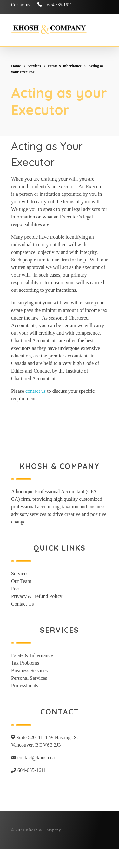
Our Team (21, 581)
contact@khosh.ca (33, 757)
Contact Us (22, 604)
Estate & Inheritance (65, 66)
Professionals (24, 685)
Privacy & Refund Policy (36, 596)
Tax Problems (25, 663)
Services (34, 66)
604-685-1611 (28, 770)
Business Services (29, 670)
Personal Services (29, 678)
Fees (15, 588)
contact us (35, 391)
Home (16, 66)
